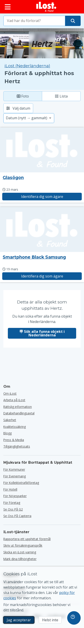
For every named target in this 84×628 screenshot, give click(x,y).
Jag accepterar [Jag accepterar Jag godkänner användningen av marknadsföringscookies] (19, 619)
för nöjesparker (15, 496)
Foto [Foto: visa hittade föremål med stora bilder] (23, 96)
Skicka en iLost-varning (19, 552)
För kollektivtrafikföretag (21, 483)
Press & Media (13, 440)
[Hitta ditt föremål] (73, 21)
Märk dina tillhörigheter (20, 559)
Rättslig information (17, 407)
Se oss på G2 (13, 509)
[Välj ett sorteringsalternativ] (28, 118)
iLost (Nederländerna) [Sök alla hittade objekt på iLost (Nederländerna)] (27, 65)
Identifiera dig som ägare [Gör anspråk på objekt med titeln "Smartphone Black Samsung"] (42, 276)
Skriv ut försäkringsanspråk (22, 545)
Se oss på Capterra (17, 516)
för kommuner (14, 469)
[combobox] (34, 21)
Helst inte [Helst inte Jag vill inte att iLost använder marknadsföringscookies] (50, 619)
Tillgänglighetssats (16, 446)
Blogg (7, 433)
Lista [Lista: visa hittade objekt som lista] (61, 96)
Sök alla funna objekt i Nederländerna (42, 333)
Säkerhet (9, 420)
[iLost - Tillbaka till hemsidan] (46, 7)
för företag (11, 502)
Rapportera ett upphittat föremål (27, 539)
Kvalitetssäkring (14, 426)
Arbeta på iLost (14, 400)
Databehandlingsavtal (18, 413)
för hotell (10, 489)
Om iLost (10, 393)
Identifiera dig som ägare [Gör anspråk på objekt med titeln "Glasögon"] (42, 196)
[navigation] (74, 618)
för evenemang (14, 476)
